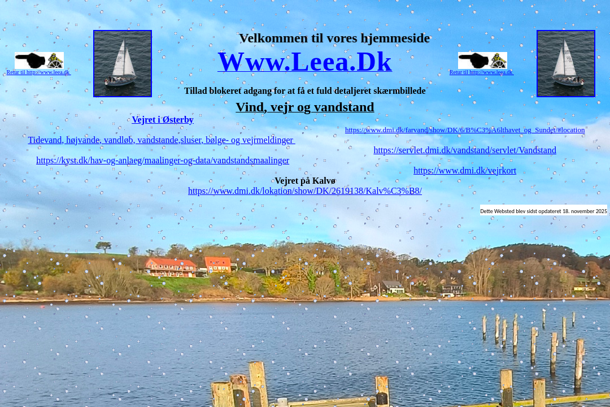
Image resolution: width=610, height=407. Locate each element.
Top (305, 28)
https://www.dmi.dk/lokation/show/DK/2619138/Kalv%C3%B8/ (305, 191)
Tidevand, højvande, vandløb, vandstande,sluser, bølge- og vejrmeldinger (161, 140)
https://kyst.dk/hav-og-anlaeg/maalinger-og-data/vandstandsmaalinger (162, 160)
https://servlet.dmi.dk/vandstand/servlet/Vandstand (464, 150)
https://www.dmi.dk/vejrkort (464, 170)
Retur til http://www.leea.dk (39, 72)
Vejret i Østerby (163, 119)
